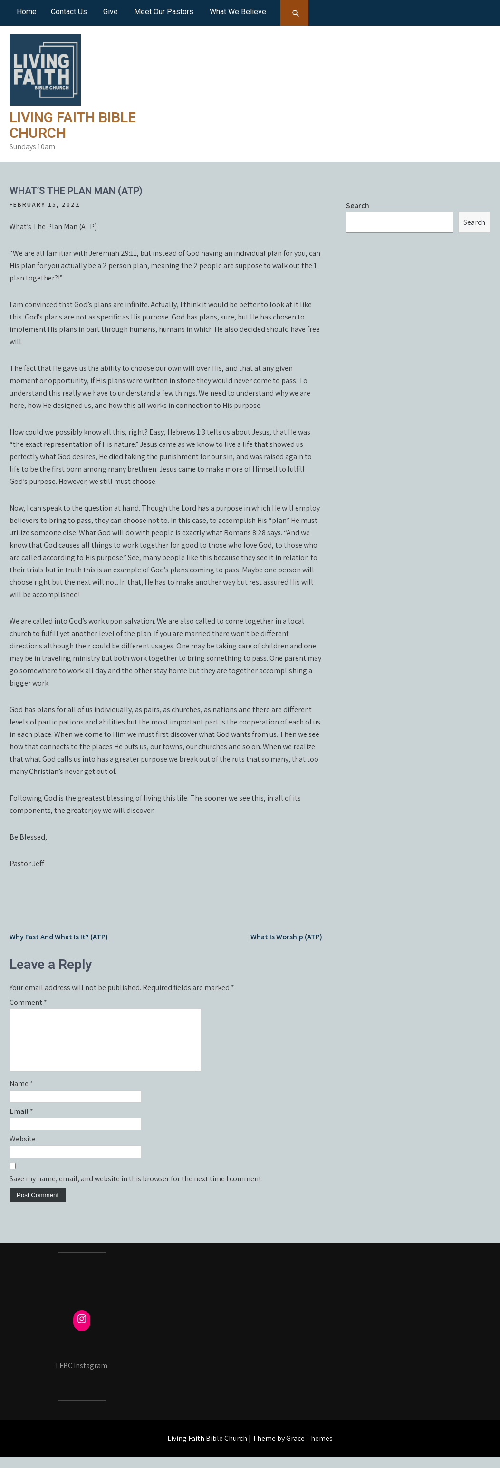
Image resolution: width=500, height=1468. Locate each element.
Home (27, 11)
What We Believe (238, 11)
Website (23, 1150)
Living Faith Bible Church (73, 125)
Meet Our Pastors (163, 11)
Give (110, 11)
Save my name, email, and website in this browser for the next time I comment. (136, 1190)
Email (21, 1123)
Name (21, 1095)
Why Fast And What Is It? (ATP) (59, 937)
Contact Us (69, 11)
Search (357, 206)
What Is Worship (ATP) (286, 937)
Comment (28, 1002)
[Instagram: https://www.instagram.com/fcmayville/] (81, 1330)
